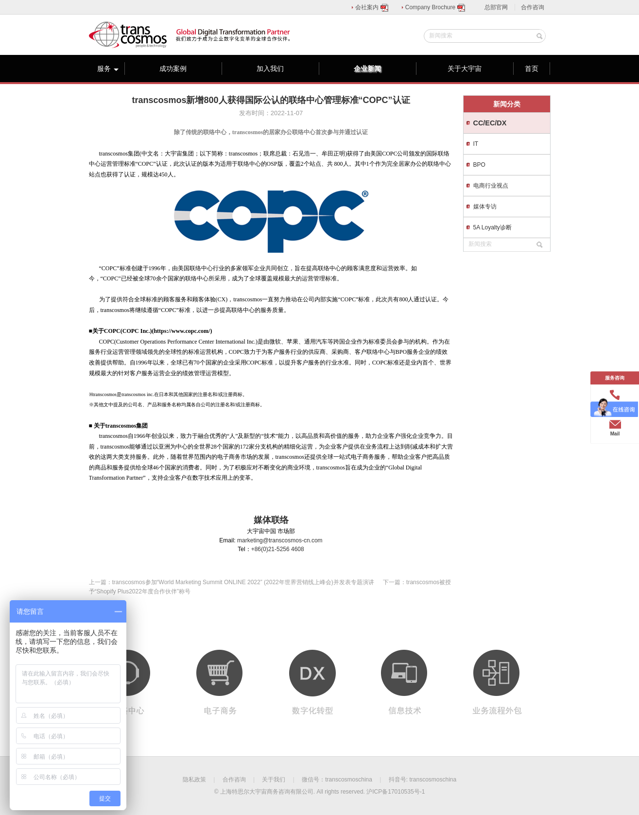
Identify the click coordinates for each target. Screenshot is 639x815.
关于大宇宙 (465, 68)
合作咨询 (532, 7)
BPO (479, 164)
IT (476, 143)
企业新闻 (367, 68)
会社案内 (372, 7)
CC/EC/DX (490, 123)
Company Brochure (435, 7)
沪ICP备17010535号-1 (395, 791)
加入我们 (270, 68)
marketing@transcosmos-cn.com (280, 540)
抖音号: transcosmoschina (422, 779)
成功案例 (173, 68)
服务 (108, 68)
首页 (531, 68)
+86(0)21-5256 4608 (277, 549)
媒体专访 (485, 206)
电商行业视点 (490, 185)
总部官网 (496, 7)
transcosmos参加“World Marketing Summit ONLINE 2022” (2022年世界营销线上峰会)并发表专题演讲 (243, 582)
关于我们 (273, 779)
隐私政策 (194, 779)
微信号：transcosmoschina (337, 779)
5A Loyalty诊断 (492, 227)
